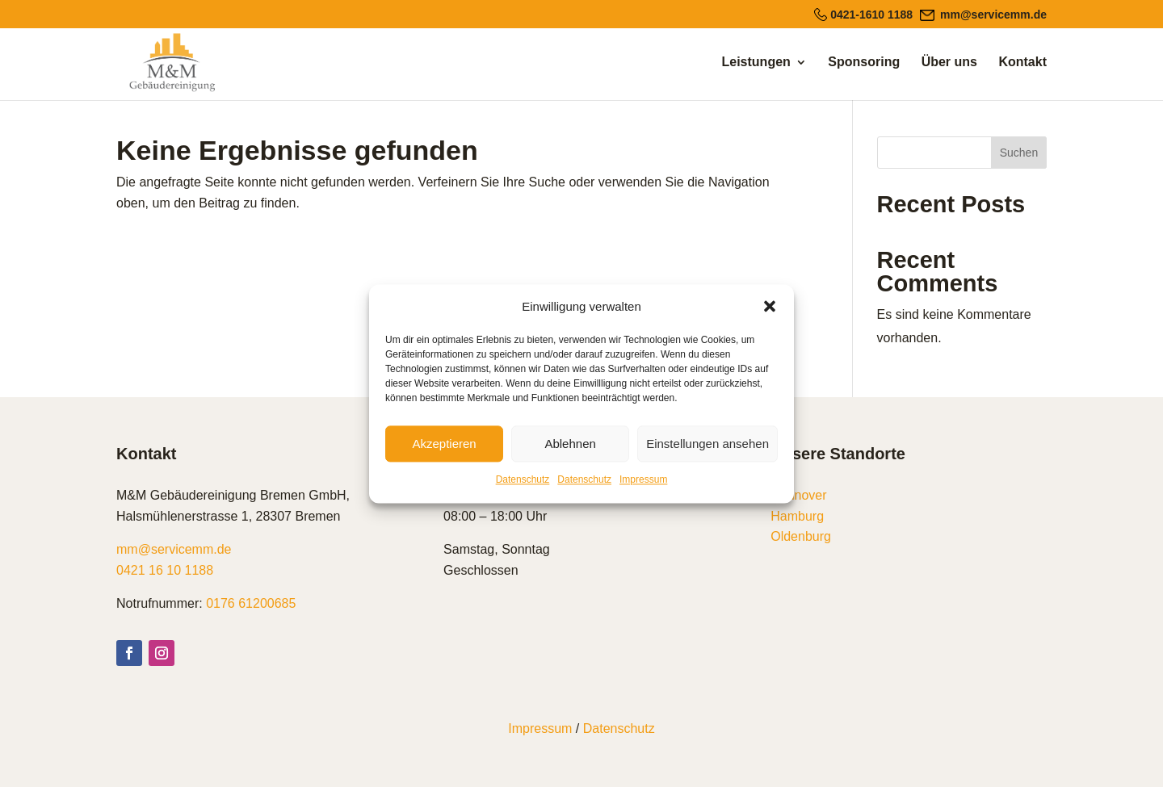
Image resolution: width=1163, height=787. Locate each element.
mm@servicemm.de (173, 549)
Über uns (949, 63)
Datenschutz (523, 480)
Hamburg (797, 516)
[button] (770, 307)
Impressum (643, 480)
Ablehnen (569, 443)
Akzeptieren (444, 443)
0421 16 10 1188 (164, 570)
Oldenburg (800, 536)
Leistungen (756, 63)
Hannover (798, 495)
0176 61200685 (251, 603)
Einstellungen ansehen (707, 443)
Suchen (1019, 152)
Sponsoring (864, 63)
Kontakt (1022, 63)
